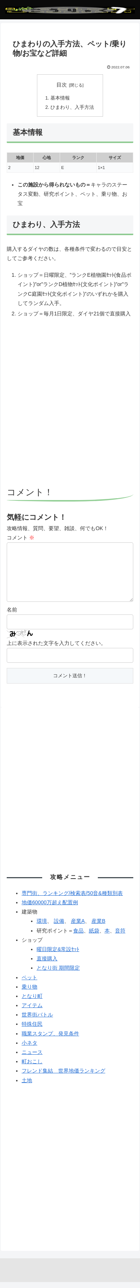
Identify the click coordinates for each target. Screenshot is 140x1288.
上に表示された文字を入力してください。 (56, 649)
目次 (61, 85)
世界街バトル (37, 1020)
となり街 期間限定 (58, 974)
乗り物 (29, 993)
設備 (59, 927)
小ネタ (29, 1049)
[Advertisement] (70, 403)
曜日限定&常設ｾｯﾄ (58, 955)
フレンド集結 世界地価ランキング (63, 1077)
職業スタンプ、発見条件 (50, 1039)
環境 (42, 927)
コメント (20, 538)
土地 (27, 1086)
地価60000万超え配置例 (50, 908)
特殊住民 (32, 1030)
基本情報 (60, 98)
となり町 (32, 1002)
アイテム (32, 1011)
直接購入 (47, 964)
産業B (98, 927)
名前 (12, 616)
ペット (29, 983)
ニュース (32, 1058)
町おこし (32, 1067)
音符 (120, 937)
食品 (78, 937)
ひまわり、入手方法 (72, 107)
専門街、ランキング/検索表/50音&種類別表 (72, 899)
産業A (78, 927)
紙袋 (94, 937)
